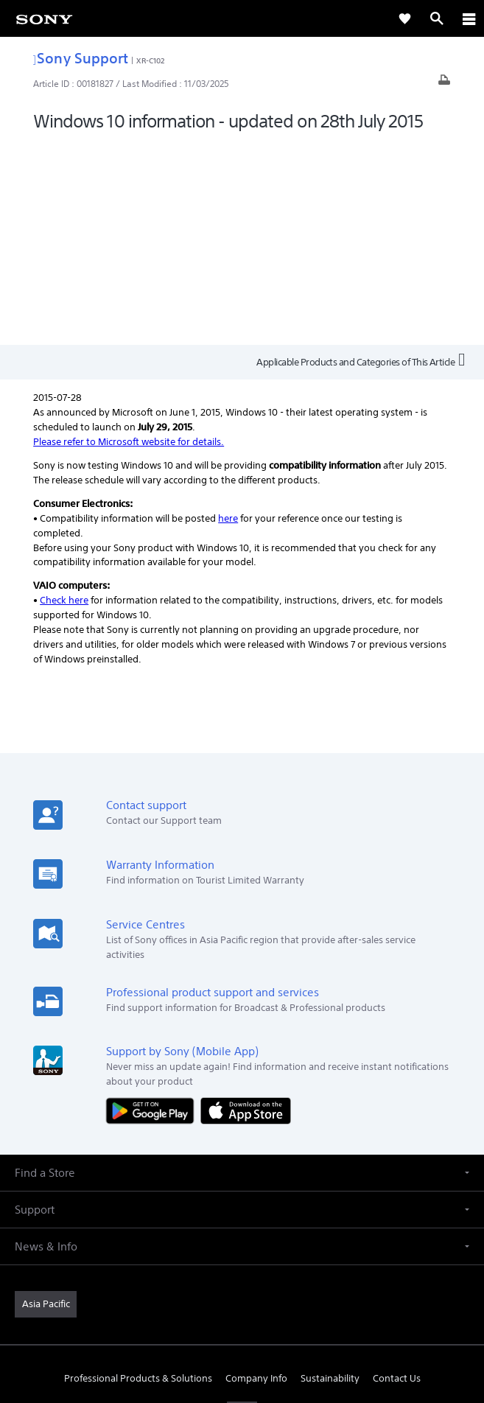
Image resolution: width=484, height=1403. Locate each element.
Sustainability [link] (330, 1177)
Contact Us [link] (397, 1177)
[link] (44, 18)
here (228, 316)
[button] (242, 971)
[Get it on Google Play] (153, 908)
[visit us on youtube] (242, 1212)
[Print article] (444, 83)
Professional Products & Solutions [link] (138, 1177)
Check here (64, 399)
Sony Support (80, 57)
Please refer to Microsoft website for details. (128, 240)
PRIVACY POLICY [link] (242, 1317)
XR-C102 (150, 60)
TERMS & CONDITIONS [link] (242, 1298)
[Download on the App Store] (245, 908)
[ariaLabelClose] (468, 18)
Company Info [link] (256, 1177)
